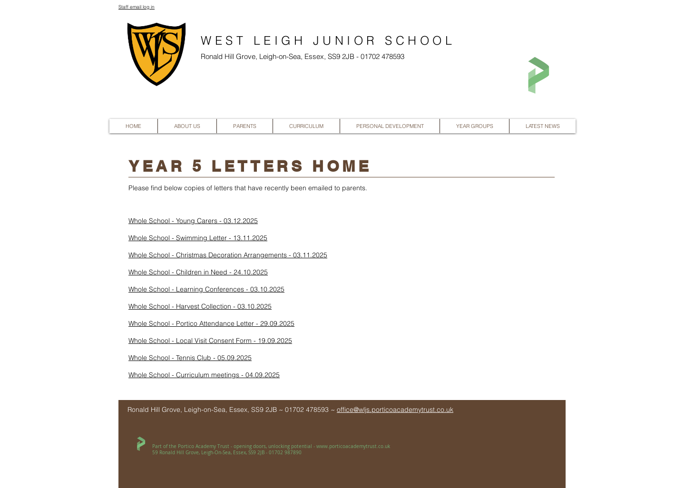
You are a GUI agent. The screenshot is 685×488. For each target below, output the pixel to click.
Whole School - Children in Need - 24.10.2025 (198, 272)
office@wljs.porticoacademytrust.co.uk (395, 409)
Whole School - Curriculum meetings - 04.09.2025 (204, 375)
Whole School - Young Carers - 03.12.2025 (193, 220)
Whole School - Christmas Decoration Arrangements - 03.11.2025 (227, 255)
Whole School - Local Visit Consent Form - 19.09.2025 (210, 340)
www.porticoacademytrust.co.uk (353, 446)
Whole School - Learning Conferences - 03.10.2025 (206, 289)
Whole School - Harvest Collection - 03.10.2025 (200, 306)
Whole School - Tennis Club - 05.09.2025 (190, 357)
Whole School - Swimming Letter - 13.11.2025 (197, 238)
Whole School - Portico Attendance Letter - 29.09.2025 (211, 323)
